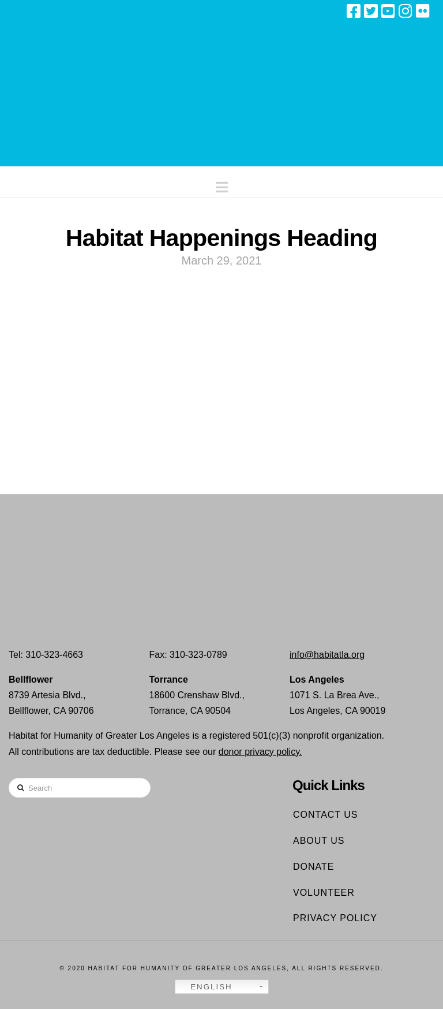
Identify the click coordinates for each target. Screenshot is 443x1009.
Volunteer (324, 893)
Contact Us (325, 815)
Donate (313, 867)
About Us (319, 841)
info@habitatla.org (327, 655)
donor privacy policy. (260, 752)
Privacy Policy (335, 918)
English (205, 987)
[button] (222, 184)
